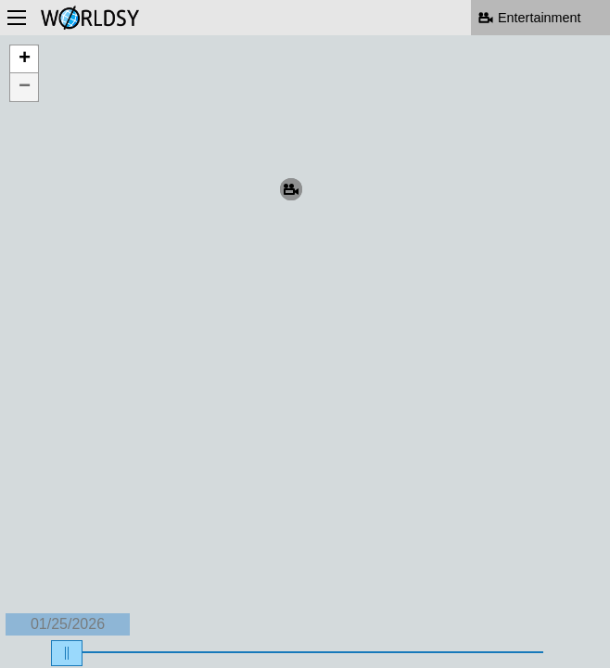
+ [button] (25, 59)
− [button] (25, 87)
